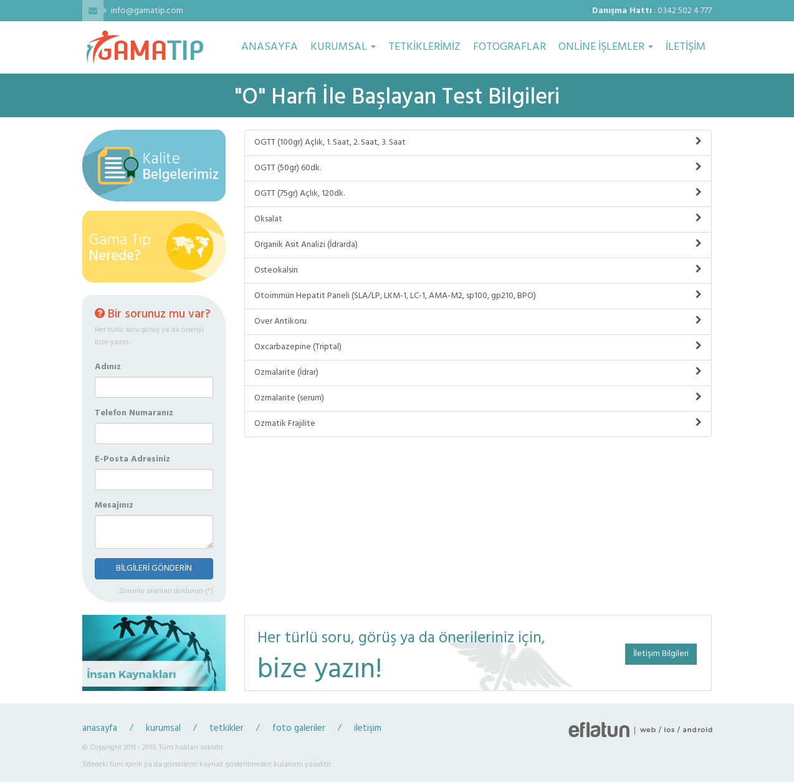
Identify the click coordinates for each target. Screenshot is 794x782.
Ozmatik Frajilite (478, 424)
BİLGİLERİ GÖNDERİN (154, 568)
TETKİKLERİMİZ (424, 47)
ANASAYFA (269, 47)
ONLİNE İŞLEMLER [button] (605, 47)
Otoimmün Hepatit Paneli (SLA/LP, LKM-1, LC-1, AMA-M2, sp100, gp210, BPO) (478, 296)
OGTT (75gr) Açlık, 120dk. (478, 193)
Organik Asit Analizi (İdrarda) (478, 245)
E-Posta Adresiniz (132, 459)
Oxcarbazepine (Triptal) (478, 347)
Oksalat (478, 219)
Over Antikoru (478, 321)
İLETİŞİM (686, 47)
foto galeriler (298, 728)
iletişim (367, 728)
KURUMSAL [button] (343, 47)
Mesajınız (114, 506)
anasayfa (99, 728)
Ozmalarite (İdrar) (478, 372)
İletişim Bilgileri (661, 654)
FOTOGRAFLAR (509, 47)
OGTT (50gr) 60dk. (478, 168)
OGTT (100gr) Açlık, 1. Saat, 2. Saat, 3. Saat (478, 142)
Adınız (108, 367)
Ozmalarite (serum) (478, 398)
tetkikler (226, 728)
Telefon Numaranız (134, 413)
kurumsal (163, 728)
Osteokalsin (478, 270)
